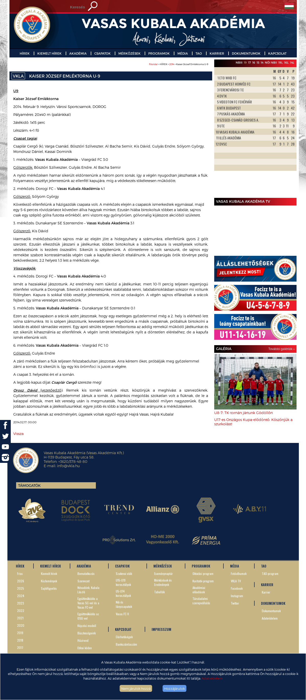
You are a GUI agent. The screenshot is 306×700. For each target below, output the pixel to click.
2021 (20, 618)
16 (253, 62)
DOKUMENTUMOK (246, 53)
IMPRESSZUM (161, 629)
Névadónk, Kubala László (88, 589)
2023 (20, 603)
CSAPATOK (102, 53)
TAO (199, 53)
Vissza (18, 433)
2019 (20, 633)
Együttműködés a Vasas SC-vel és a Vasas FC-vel (88, 602)
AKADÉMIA (78, 53)
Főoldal (153, 64)
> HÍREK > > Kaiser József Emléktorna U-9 (178, 64)
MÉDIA (182, 53)
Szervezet (83, 581)
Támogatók (29, 485)
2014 (171, 64)
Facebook (237, 588)
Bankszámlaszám (126, 644)
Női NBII (271, 62)
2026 (20, 581)
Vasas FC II (122, 614)
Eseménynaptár (163, 573)
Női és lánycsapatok (124, 604)
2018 (20, 640)
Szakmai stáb (124, 573)
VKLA (18, 76)
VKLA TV (236, 581)
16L (286, 62)
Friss (20, 573)
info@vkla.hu (68, 466)
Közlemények (49, 581)
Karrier (266, 592)
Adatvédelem (212, 678)
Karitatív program (203, 581)
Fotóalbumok (238, 573)
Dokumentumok (271, 611)
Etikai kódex (84, 648)
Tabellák (159, 592)
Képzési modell (86, 625)
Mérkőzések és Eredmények (163, 582)
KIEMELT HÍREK (49, 53)
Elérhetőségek (124, 637)
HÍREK (25, 53)
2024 (20, 596)
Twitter (235, 603)
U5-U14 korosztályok (123, 593)
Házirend (82, 640)
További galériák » (281, 349)
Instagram (237, 596)
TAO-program (270, 573)
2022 (20, 610)
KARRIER (217, 53)
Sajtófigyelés (49, 588)
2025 (20, 588)
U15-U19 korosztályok (123, 582)
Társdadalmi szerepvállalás (201, 600)
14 (262, 62)
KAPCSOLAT (277, 53)
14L (292, 62)
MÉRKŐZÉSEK (129, 53)
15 (258, 62)
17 (249, 62)
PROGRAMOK (159, 53)
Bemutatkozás (86, 573)
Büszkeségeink (86, 633)
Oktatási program (202, 573)
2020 (20, 625)
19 (245, 62)
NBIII (239, 62)
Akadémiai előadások (198, 589)
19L (280, 62)
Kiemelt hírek (49, 573)
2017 (20, 647)
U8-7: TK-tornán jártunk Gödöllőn (243, 413)
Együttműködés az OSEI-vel (88, 616)
